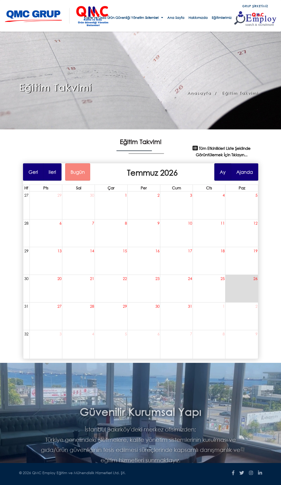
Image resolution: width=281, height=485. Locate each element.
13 (61, 251)
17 (189, 251)
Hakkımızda (198, 18)
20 (61, 278)
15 (125, 251)
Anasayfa (199, 93)
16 (157, 251)
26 (252, 278)
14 (93, 251)
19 (252, 251)
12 (252, 224)
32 (29, 332)
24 (189, 278)
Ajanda (242, 174)
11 (220, 224)
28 (29, 224)
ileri (54, 174)
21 (93, 278)
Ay (220, 174)
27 (29, 196)
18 (220, 251)
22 (125, 278)
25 (220, 278)
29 (61, 196)
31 (29, 305)
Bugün (79, 174)
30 (93, 196)
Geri (35, 174)
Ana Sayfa (175, 18)
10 (189, 224)
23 (157, 278)
